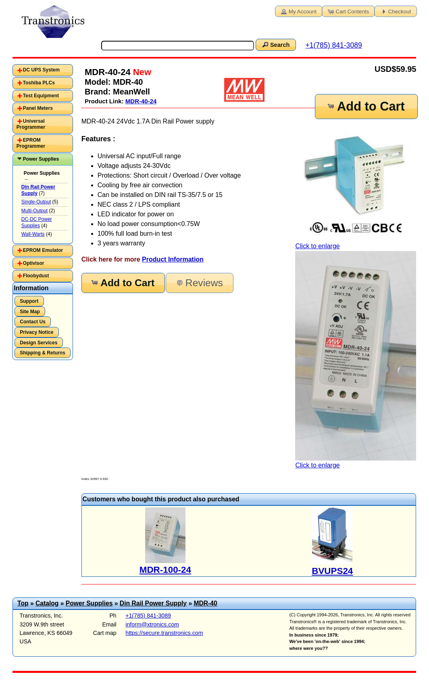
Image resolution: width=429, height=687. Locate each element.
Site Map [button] (30, 311)
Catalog (46, 603)
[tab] (42, 70)
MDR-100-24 (165, 570)
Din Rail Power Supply (153, 603)
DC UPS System (41, 70)
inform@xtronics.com (152, 624)
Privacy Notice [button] (36, 332)
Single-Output (36, 202)
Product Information (173, 259)
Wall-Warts (33, 234)
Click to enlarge (355, 187)
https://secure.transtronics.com (164, 633)
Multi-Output (34, 211)
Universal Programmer (31, 124)
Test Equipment (41, 95)
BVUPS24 (332, 571)
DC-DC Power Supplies (36, 222)
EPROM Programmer (31, 143)
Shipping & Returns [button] (42, 353)
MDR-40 (205, 603)
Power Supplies (41, 159)
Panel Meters (38, 108)
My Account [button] (298, 10)
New (141, 72)
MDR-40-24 (141, 101)
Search (275, 44)
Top (23, 603)
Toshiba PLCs (39, 83)
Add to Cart (365, 106)
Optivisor (33, 263)
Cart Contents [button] (347, 10)
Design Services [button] (38, 343)
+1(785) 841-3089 (333, 45)
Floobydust (36, 276)
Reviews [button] (199, 282)
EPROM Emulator (43, 250)
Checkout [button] (395, 10)
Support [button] (29, 301)
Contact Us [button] (33, 322)
